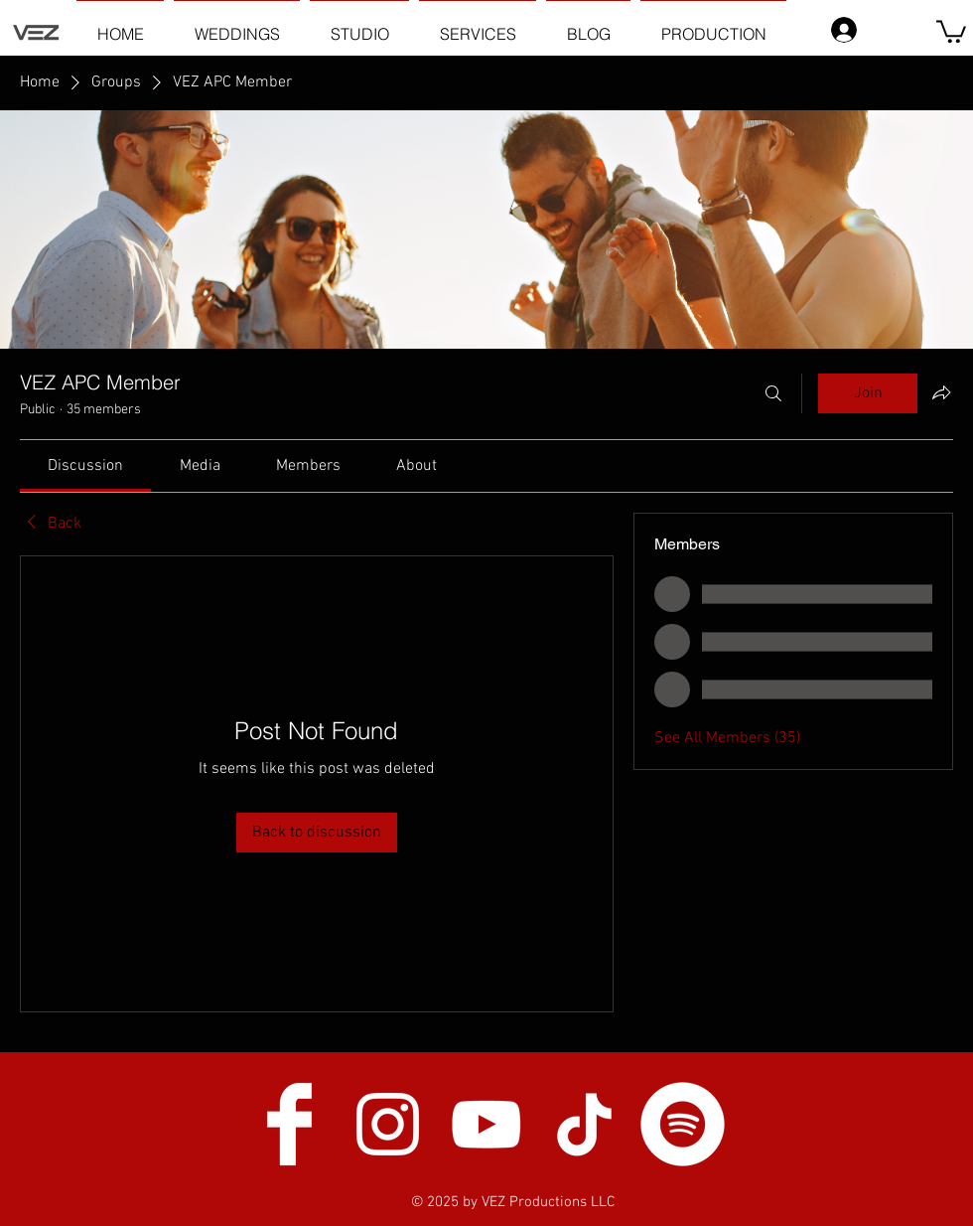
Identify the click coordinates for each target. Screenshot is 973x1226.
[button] (951, 30)
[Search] (773, 393)
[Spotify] (682, 1124)
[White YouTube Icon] (486, 1124)
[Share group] (941, 392)
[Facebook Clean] (289, 1124)
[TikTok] (584, 1124)
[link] (85, 466)
